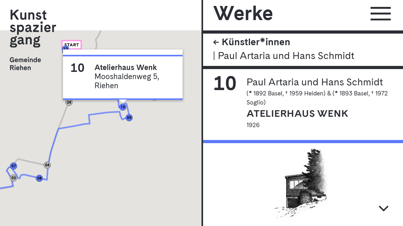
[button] (72, 48)
